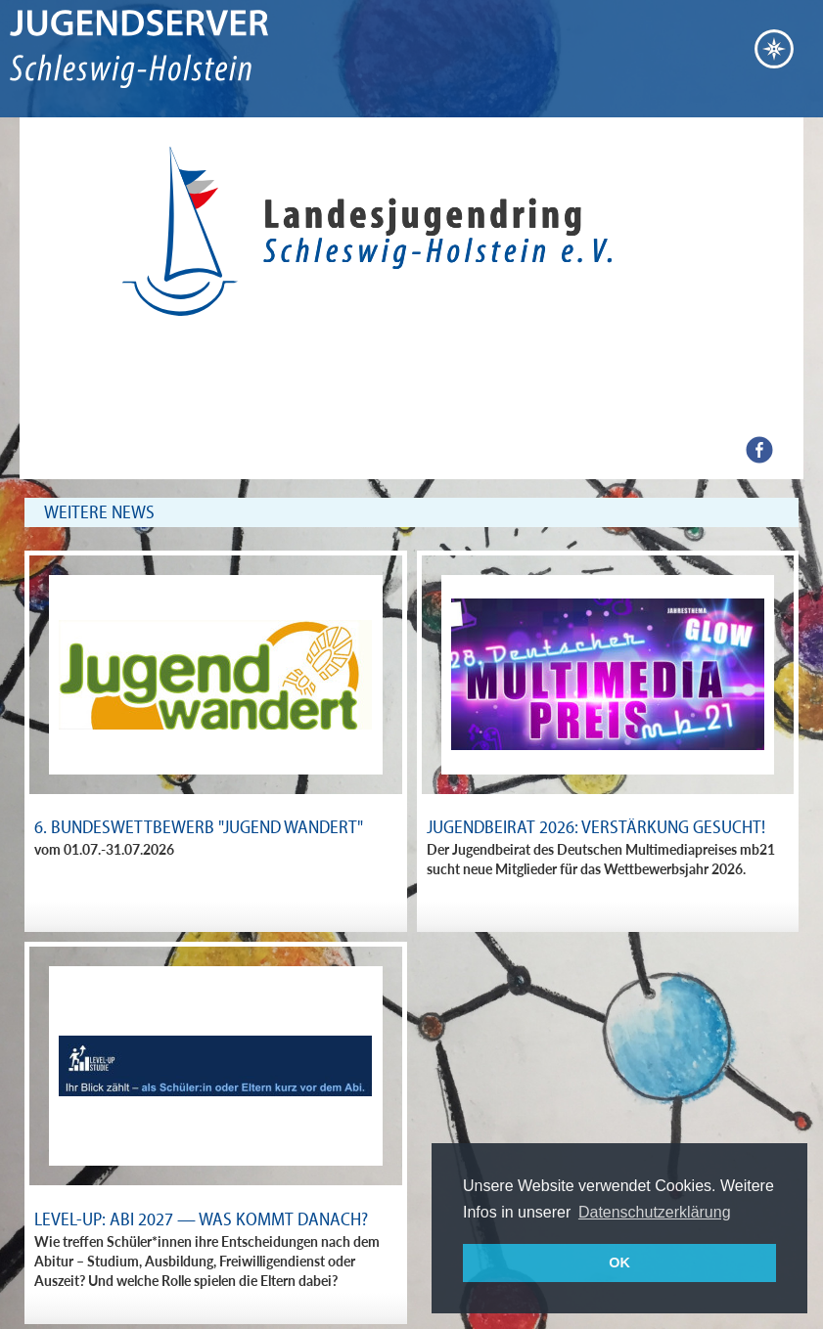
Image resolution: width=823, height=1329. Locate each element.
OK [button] (619, 1262)
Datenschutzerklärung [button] (654, 1212)
